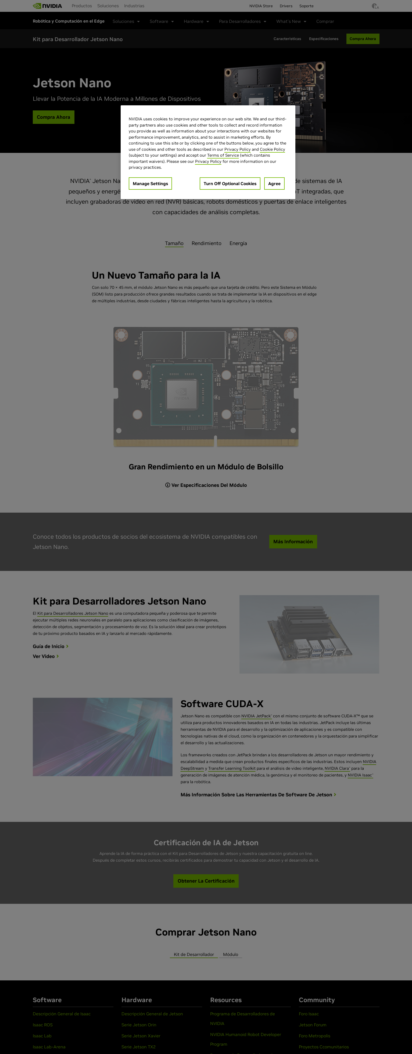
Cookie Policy (272, 149)
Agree (274, 183)
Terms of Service (223, 155)
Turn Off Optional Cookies (230, 183)
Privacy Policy (237, 149)
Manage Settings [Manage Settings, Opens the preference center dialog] (150, 183)
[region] (208, 152)
